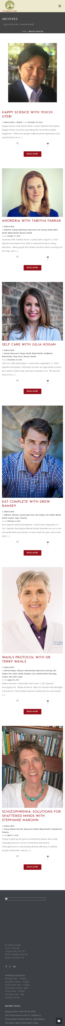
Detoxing (48, 671)
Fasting (44, 230)
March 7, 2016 (12, 818)
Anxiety (14, 230)
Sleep (15, 357)
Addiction (7, 230)
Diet (38, 230)
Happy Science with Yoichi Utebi (20, 995)
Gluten (14, 674)
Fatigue (22, 353)
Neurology (52, 674)
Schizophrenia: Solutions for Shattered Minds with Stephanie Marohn (31, 799)
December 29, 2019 (35, 122)
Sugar (17, 518)
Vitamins (23, 518)
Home (24, 31)
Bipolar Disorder (16, 812)
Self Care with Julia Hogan (29, 344)
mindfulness (48, 353)
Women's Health (25, 233)
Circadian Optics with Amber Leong (21, 1006)
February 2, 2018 (13, 521)
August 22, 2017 (13, 680)
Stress (20, 357)
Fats (47, 515)
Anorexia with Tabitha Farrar (31, 221)
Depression (32, 230)
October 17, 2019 (13, 236)
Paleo (15, 677)
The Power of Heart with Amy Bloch (22, 1010)
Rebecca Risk (9, 122)
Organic (11, 518)
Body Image (22, 230)
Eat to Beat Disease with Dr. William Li (23, 998)
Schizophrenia (56, 812)
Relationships (7, 357)
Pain (10, 677)
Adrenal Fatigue (10, 671)
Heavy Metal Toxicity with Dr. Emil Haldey (25, 1002)
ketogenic (27, 674)
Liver (34, 674)
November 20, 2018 (14, 360)
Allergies (15, 515)
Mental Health (13, 233)
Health (19, 122)
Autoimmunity (29, 671)
